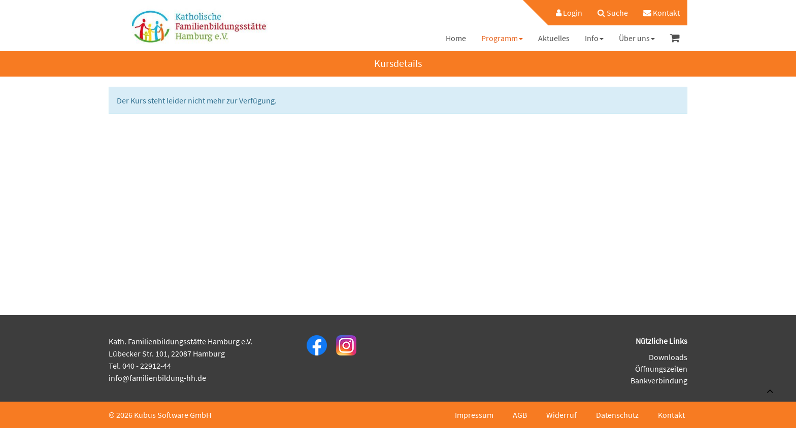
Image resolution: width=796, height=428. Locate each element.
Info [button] (594, 38)
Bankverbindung (659, 380)
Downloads (668, 357)
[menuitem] (564, 12)
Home (456, 38)
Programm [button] (502, 38)
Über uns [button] (637, 38)
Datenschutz (617, 415)
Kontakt (661, 13)
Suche (613, 13)
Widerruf (561, 415)
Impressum (474, 415)
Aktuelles (554, 38)
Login (569, 13)
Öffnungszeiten (661, 369)
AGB (520, 415)
